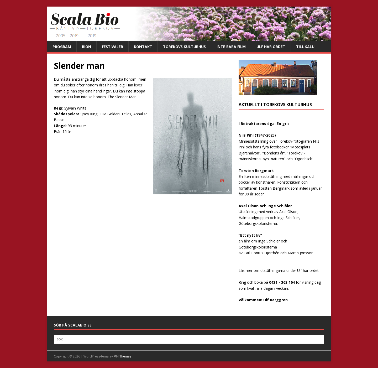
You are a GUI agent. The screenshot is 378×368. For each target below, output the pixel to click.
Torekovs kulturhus (184, 46)
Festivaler (112, 46)
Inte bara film (231, 46)
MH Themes (122, 356)
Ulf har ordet (270, 46)
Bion (86, 46)
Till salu (305, 46)
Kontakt (143, 46)
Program (61, 46)
